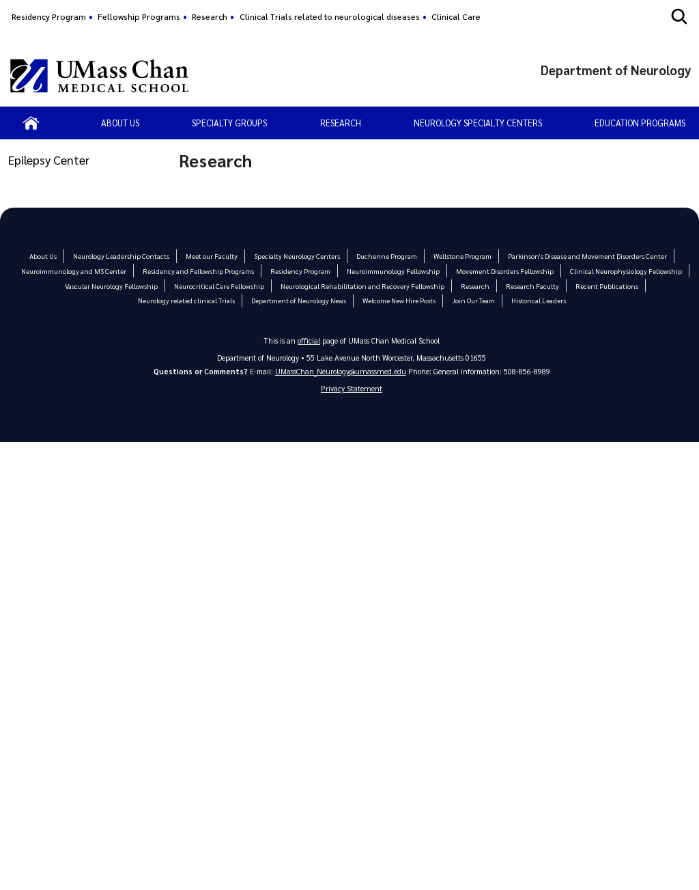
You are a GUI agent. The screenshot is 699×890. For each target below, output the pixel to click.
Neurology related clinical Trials (188, 300)
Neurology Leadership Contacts (127, 255)
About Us (50, 255)
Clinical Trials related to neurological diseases (330, 16)
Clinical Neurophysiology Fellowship (620, 270)
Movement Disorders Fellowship (502, 270)
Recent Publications (601, 285)
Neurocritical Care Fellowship (223, 285)
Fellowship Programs (139, 16)
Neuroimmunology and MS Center (79, 270)
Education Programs (640, 122)
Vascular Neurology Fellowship (117, 285)
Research (209, 16)
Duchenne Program (387, 255)
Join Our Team (472, 300)
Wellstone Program (460, 255)
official (309, 340)
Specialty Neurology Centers (299, 255)
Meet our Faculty (215, 255)
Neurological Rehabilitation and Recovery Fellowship (363, 285)
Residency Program (49, 16)
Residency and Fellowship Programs (200, 270)
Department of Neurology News (298, 300)
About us (120, 122)
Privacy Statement (352, 389)
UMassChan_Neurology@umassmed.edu (340, 371)
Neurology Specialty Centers (478, 122)
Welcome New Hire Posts (398, 300)
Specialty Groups (229, 122)
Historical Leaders (536, 300)
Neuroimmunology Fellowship (392, 270)
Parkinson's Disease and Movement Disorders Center (582, 255)
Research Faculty (528, 285)
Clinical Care (456, 16)
